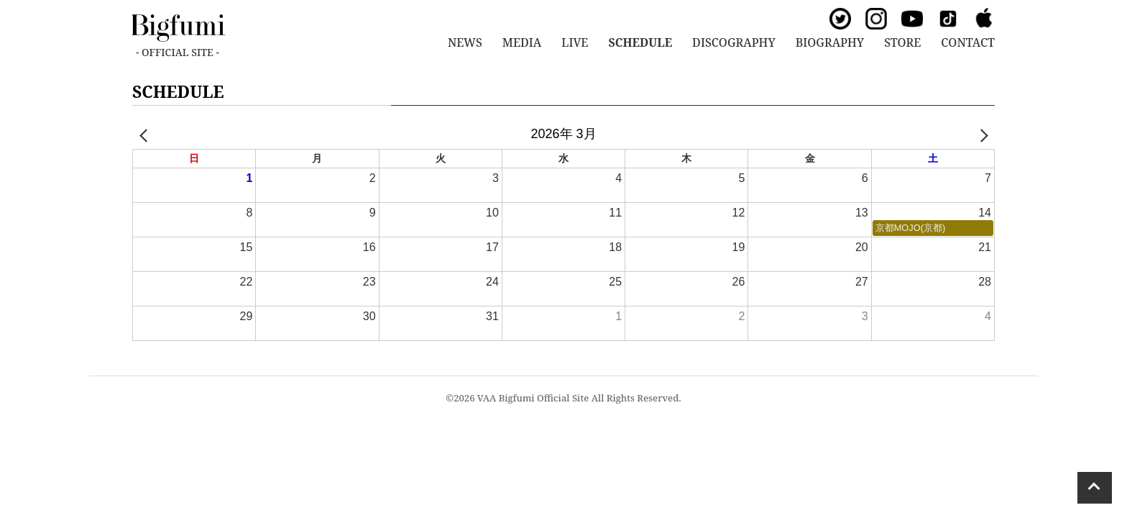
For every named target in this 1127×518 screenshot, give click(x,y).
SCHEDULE (640, 42)
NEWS (465, 42)
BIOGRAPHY (830, 42)
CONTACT (968, 42)
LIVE (574, 42)
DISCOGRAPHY (734, 42)
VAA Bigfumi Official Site (533, 397)
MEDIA (521, 42)
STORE (902, 42)
